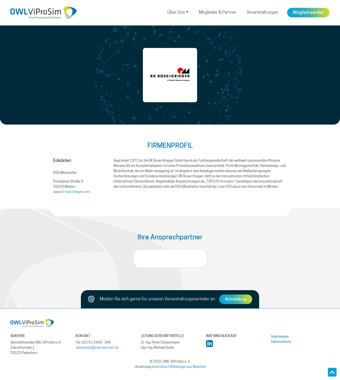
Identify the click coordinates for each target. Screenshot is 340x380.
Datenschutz (281, 342)
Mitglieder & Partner (217, 12)
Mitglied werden (308, 13)
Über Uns (176, 12)
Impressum (279, 337)
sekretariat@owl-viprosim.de (97, 348)
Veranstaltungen (262, 12)
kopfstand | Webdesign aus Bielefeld (179, 367)
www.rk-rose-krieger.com (71, 192)
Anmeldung (236, 299)
